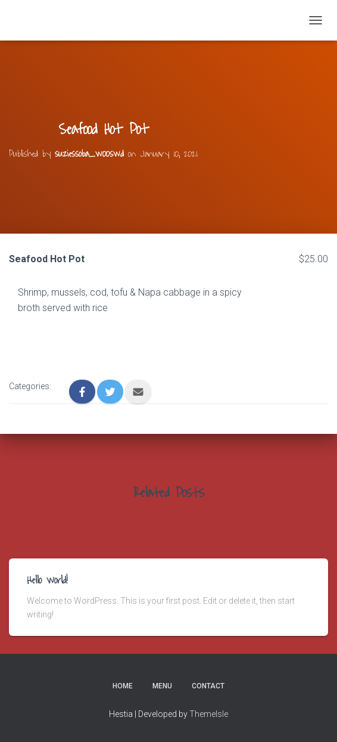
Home (123, 686)
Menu (162, 686)
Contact (208, 686)
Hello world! (47, 580)
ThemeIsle (208, 714)
